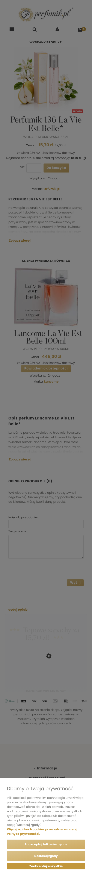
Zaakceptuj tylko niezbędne (46, 844)
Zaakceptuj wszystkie (46, 866)
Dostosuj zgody (46, 856)
